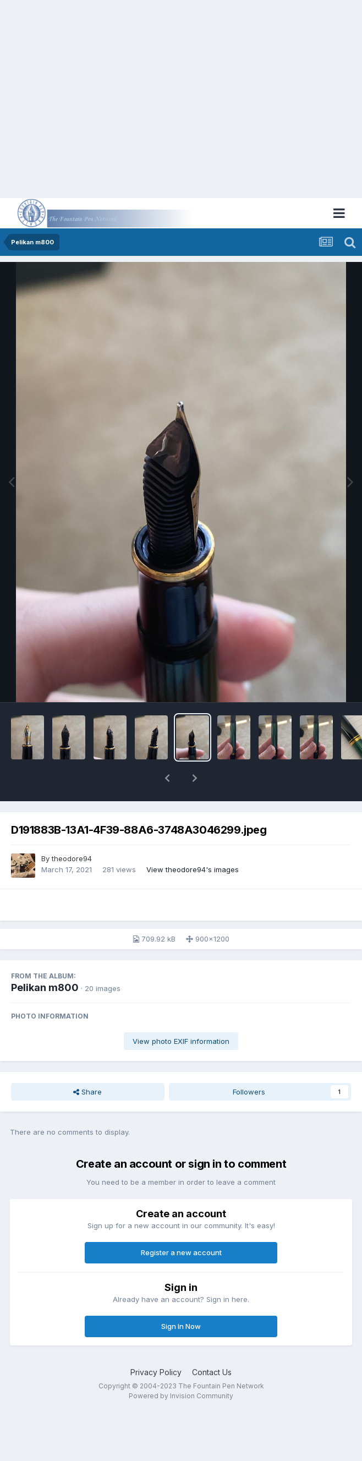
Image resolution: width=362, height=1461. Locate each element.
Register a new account (181, 1252)
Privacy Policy (156, 1372)
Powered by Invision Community (181, 1396)
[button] (167, 778)
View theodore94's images (192, 869)
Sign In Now (181, 1326)
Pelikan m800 (45, 987)
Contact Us (212, 1372)
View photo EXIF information (181, 1041)
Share (87, 1092)
